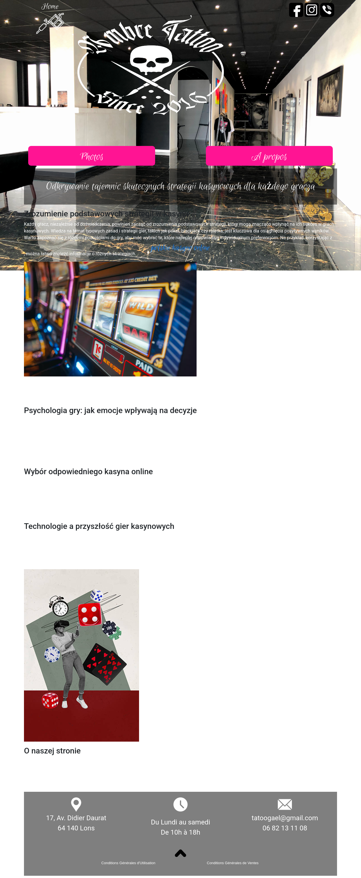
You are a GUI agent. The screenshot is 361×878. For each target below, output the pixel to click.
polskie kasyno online (180, 248)
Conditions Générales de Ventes (233, 863)
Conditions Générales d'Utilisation (128, 863)
